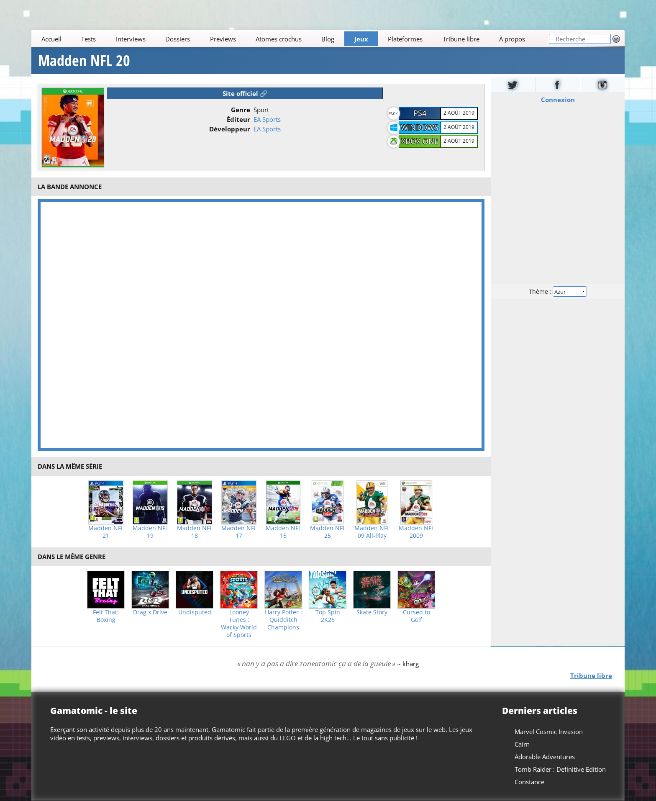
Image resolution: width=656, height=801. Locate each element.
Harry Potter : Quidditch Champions (283, 619)
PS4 (419, 113)
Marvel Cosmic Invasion (549, 731)
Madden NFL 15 (283, 531)
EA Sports (267, 119)
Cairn (522, 744)
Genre (240, 109)
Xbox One (419, 141)
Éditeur (238, 119)
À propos (512, 39)
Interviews (131, 39)
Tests (88, 39)
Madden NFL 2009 (416, 531)
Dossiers (177, 39)
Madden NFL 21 (106, 531)
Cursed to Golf (416, 616)
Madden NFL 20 (84, 60)
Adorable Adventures (545, 756)
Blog (328, 39)
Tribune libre (461, 39)
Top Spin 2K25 (327, 616)
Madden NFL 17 (239, 531)
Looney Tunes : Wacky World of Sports (239, 623)
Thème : (558, 291)
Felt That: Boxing (106, 616)
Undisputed (194, 612)
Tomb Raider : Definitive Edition (560, 769)
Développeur (229, 129)
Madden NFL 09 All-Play (372, 531)
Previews (223, 39)
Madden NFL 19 (150, 531)
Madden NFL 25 (328, 531)
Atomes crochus (279, 39)
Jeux (361, 39)
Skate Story (371, 612)
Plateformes (405, 39)
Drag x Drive (150, 612)
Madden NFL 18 (195, 531)
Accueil (51, 39)
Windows (419, 127)
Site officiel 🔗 (245, 93)
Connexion (557, 99)
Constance (529, 782)
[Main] (289, 38)
